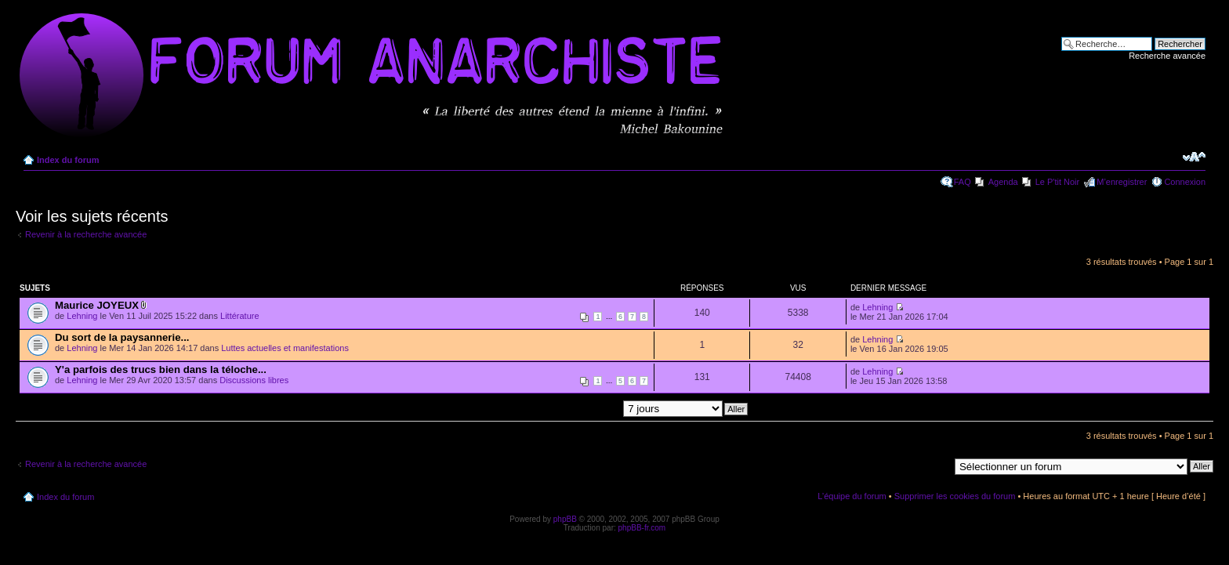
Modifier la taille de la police (1194, 157)
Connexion (1184, 182)
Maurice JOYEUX (97, 305)
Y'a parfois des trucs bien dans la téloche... (160, 369)
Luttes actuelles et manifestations (285, 348)
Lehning (82, 316)
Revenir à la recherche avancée (86, 234)
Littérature (239, 316)
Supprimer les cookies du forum (955, 496)
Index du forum (68, 160)
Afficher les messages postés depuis (602, 408)
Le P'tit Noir (1057, 182)
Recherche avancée (1167, 55)
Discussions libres (253, 380)
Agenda (1003, 182)
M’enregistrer (1122, 182)
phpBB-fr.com (642, 527)
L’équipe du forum (852, 496)
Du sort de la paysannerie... (122, 337)
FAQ (962, 182)
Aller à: (935, 465)
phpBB (565, 519)
